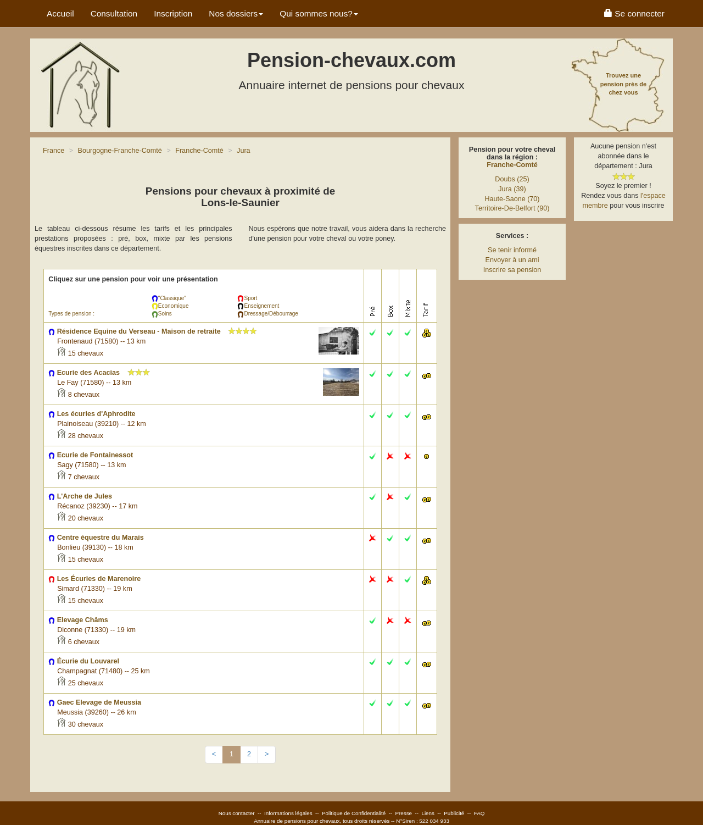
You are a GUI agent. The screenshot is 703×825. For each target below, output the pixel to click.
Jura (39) (512, 189)
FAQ (479, 813)
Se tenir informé (512, 250)
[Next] (267, 754)
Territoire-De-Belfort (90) (512, 208)
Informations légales (288, 813)
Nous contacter (237, 813)
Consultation (114, 13)
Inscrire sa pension (512, 270)
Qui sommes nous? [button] (319, 13)
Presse (403, 813)
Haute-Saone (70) (511, 199)
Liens (427, 813)
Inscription (173, 13)
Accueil (60, 13)
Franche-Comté (512, 165)
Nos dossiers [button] (236, 13)
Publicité (454, 813)
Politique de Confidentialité (354, 813)
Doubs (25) (512, 179)
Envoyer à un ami (512, 260)
